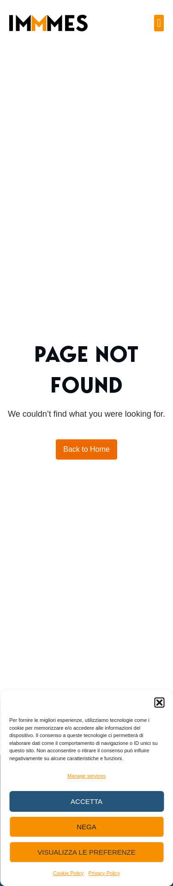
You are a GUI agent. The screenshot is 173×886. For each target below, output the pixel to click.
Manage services (86, 776)
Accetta (86, 801)
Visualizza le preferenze (86, 852)
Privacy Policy (104, 873)
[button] (159, 702)
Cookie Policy (68, 873)
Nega (86, 827)
